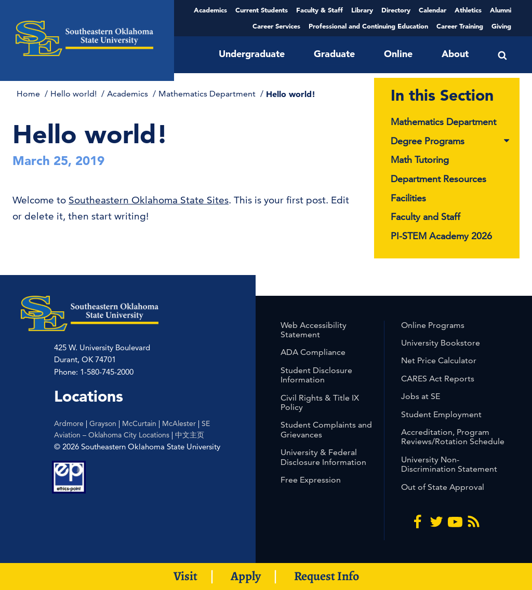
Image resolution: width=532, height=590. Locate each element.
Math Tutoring (420, 160)
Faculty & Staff (319, 10)
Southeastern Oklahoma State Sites (149, 200)
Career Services (276, 26)
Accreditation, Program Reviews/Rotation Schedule (452, 436)
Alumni (500, 10)
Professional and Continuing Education (368, 26)
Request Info (326, 576)
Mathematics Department (208, 94)
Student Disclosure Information (316, 375)
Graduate (334, 54)
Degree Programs (451, 141)
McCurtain (139, 423)
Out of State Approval (442, 487)
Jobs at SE (420, 396)
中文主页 (189, 435)
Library (362, 10)
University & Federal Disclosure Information (323, 456)
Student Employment (441, 414)
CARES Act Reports (437, 378)
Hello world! (74, 94)
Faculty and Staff (425, 217)
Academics (210, 10)
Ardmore (69, 423)
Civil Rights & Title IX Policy (320, 402)
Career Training (459, 26)
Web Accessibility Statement (314, 329)
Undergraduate (252, 54)
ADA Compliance (313, 352)
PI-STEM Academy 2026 (441, 236)
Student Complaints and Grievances (326, 429)
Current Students (261, 10)
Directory (395, 10)
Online (398, 54)
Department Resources (438, 179)
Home (29, 94)
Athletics (468, 10)
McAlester (179, 423)
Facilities (408, 198)
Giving (501, 26)
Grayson (102, 423)
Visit (185, 576)
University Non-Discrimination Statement (449, 464)
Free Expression (311, 480)
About (455, 54)
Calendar (432, 10)
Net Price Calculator (438, 360)
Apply (246, 576)
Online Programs (432, 325)
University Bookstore (440, 343)
